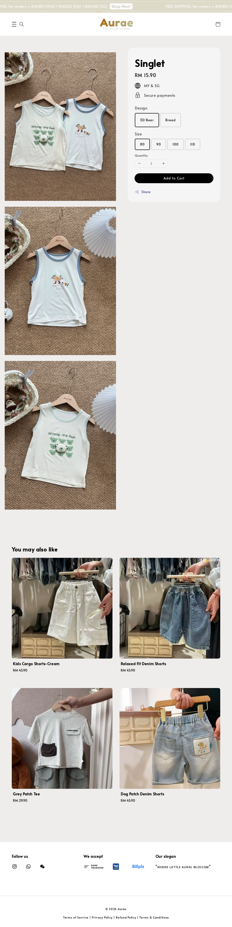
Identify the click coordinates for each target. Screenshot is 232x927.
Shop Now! (130, 6)
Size (138, 133)
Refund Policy (126, 917)
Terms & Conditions (154, 917)
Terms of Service (75, 917)
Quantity (141, 155)
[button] (14, 24)
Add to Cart (174, 177)
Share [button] (143, 192)
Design (141, 107)
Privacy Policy (102, 917)
